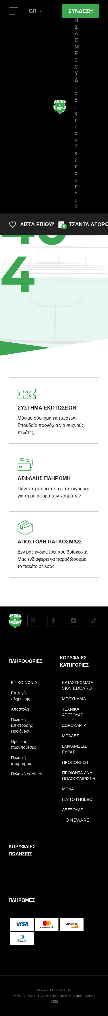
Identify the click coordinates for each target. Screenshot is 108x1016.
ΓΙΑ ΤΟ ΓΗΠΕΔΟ (77, 799)
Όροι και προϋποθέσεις (24, 744)
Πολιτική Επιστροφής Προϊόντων (22, 725)
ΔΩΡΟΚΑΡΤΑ (74, 725)
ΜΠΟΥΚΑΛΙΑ (74, 698)
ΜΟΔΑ (68, 789)
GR (35, 11)
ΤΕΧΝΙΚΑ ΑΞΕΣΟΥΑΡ (73, 712)
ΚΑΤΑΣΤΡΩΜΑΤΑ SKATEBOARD (77, 685)
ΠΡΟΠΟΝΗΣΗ (75, 762)
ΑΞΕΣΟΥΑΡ (73, 809)
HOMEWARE (75, 820)
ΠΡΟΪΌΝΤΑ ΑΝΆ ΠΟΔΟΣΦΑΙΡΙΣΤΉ (78, 775)
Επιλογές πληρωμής (20, 695)
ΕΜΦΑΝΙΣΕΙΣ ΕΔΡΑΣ (74, 749)
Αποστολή (20, 709)
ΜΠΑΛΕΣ (70, 735)
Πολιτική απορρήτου (21, 760)
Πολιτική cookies (26, 774)
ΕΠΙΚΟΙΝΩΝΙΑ (24, 682)
